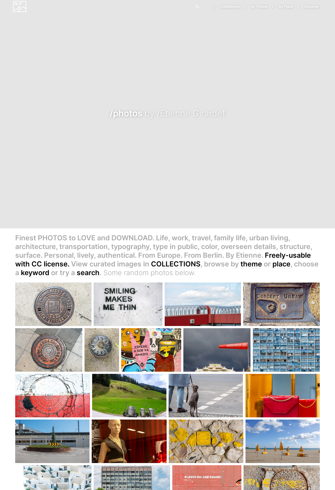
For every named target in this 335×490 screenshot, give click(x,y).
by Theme (259, 6)
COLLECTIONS (176, 264)
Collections (230, 6)
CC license (50, 264)
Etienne (248, 255)
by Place (286, 6)
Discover (311, 6)
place (281, 264)
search (88, 272)
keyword (35, 272)
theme (251, 264)
